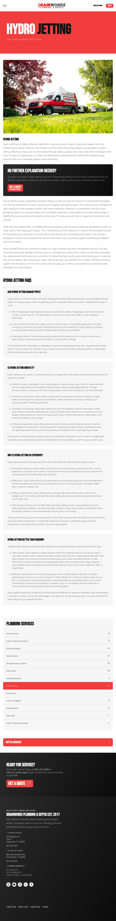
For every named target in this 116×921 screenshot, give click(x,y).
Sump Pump (58, 693)
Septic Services (58, 742)
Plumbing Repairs (58, 648)
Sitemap (45, 907)
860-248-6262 (12, 846)
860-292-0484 (98, 5)
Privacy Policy (23, 907)
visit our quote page (16, 772)
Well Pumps (58, 671)
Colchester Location (14, 851)
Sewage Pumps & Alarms (58, 663)
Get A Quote (15, 187)
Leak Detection (58, 708)
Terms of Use (11, 907)
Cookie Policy (35, 907)
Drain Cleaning (58, 633)
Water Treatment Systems (58, 641)
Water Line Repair (58, 701)
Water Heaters (58, 656)
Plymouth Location (14, 833)
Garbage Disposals (58, 678)
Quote (110, 5)
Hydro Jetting (58, 686)
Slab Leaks (58, 716)
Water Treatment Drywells (58, 723)
